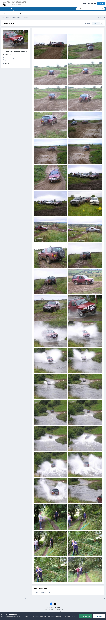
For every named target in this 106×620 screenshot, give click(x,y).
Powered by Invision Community (53, 611)
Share (87, 23)
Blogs (31, 13)
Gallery (19, 13)
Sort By (99, 30)
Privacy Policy (50, 607)
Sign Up (101, 3)
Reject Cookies (98, 616)
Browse (13, 9)
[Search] (84, 8)
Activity (20, 8)
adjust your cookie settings (51, 616)
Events (25, 13)
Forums (12, 13)
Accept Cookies (85, 616)
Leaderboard (62, 13)
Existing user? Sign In (89, 3)
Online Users (53, 13)
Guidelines (38, 13)
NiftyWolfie (17, 58)
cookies (12, 616)
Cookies (57, 607)
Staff (45, 13)
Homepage (5, 8)
